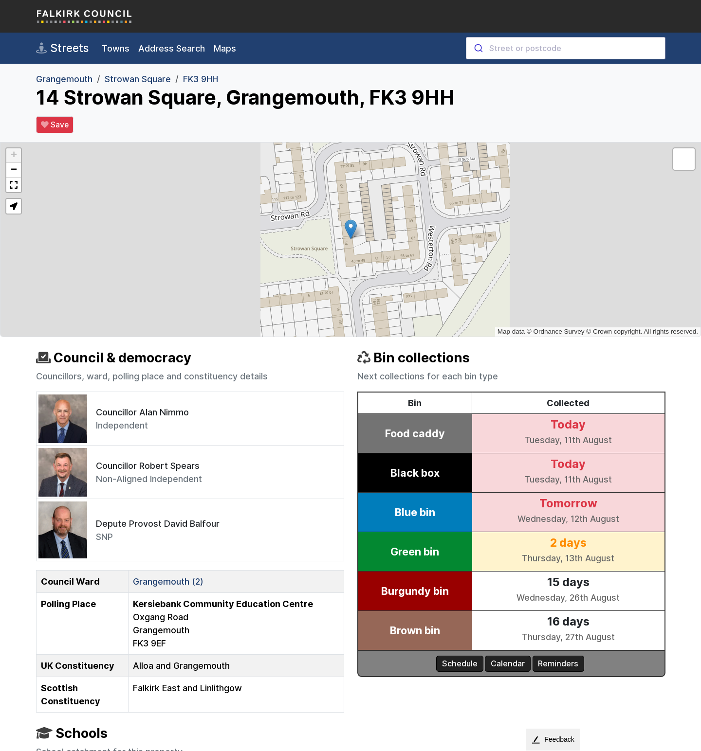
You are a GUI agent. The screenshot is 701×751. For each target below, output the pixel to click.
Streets (62, 48)
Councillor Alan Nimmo (142, 412)
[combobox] (565, 48)
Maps (225, 48)
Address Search (171, 48)
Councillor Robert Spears (148, 466)
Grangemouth (64, 79)
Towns (115, 48)
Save (55, 125)
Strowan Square (138, 79)
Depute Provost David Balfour (158, 524)
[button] (351, 229)
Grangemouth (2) (168, 581)
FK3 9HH (200, 79)
